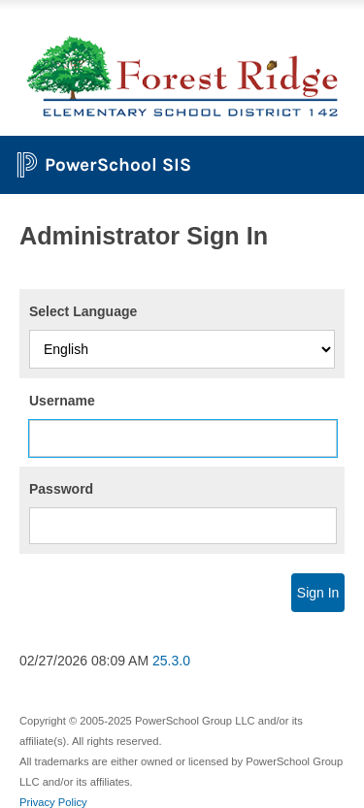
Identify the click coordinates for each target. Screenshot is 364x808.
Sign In (318, 592)
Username (62, 400)
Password (61, 489)
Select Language (83, 311)
